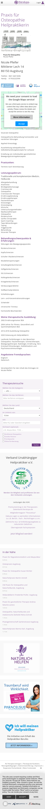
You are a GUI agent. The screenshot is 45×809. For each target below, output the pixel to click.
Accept (21, 123)
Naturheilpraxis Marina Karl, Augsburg (18, 629)
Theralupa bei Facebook (31, 764)
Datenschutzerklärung (25, 766)
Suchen (36, 445)
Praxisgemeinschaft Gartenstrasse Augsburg (20, 622)
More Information (21, 117)
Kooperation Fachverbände (12, 768)
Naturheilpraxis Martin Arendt (15, 578)
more (36, 797)
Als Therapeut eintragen (13, 764)
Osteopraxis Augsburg (11, 564)
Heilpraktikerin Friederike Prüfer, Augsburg (20, 595)
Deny (9, 797)
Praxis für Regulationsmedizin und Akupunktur (21, 557)
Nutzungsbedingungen (9, 766)
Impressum (38, 766)
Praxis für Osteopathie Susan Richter (17, 571)
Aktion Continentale (29, 768)
